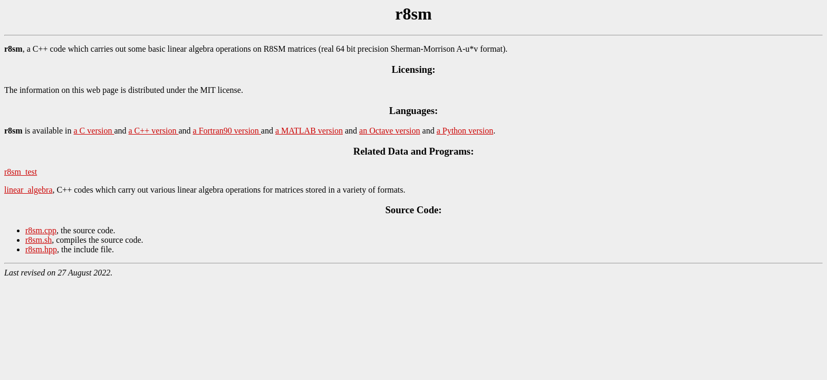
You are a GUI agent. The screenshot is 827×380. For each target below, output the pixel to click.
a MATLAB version (309, 130)
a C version (94, 130)
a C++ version (154, 130)
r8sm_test (20, 171)
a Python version (465, 130)
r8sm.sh (38, 239)
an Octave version (389, 130)
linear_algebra (28, 189)
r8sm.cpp (40, 230)
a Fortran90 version (227, 130)
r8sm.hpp (41, 249)
